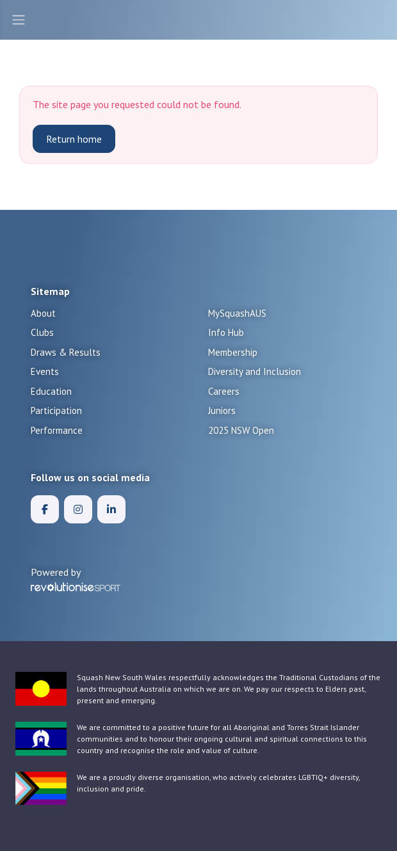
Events (45, 371)
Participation (56, 410)
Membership (232, 352)
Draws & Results (66, 352)
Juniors (222, 410)
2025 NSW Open (241, 430)
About (43, 313)
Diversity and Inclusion (254, 371)
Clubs (42, 332)
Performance (57, 430)
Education (51, 391)
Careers (223, 391)
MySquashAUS (237, 313)
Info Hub (226, 332)
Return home (74, 138)
